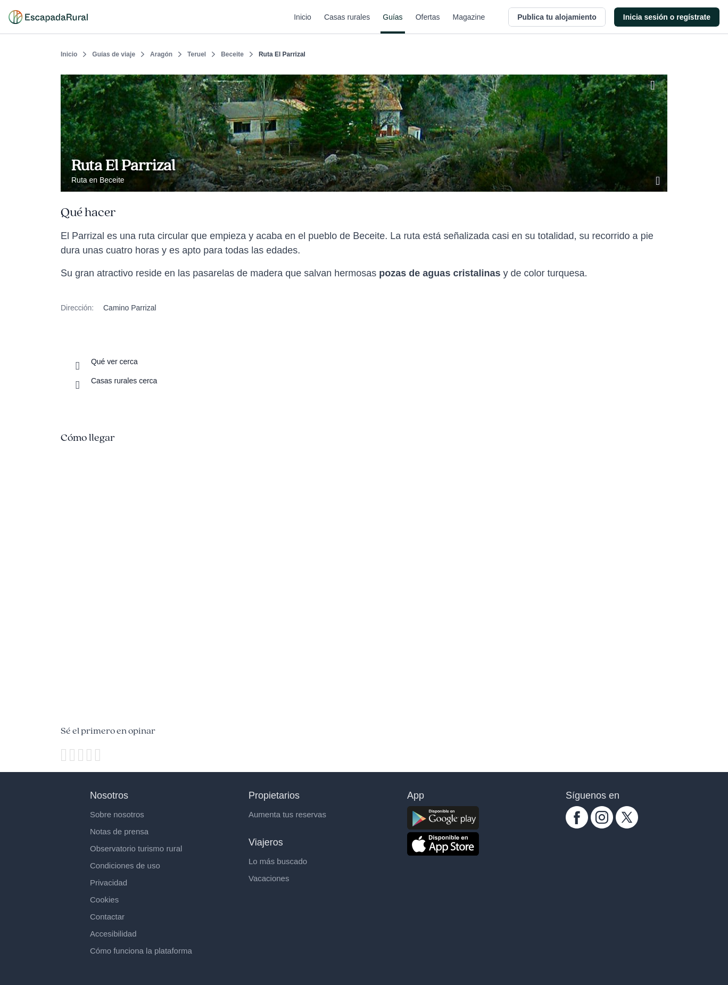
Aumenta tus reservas (287, 814)
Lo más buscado (278, 861)
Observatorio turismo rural (136, 848)
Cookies (104, 899)
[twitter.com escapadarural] (627, 826)
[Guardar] (655, 83)
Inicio (302, 23)
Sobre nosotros (117, 814)
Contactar (107, 916)
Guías (392, 23)
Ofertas (427, 23)
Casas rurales (347, 23)
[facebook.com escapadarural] (577, 826)
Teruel (196, 54)
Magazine (469, 23)
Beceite (232, 54)
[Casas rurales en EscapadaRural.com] (48, 17)
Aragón (161, 54)
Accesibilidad (113, 933)
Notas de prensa (119, 831)
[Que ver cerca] (104, 361)
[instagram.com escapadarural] (602, 826)
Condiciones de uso (125, 865)
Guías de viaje (113, 54)
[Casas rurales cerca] (114, 380)
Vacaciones (269, 878)
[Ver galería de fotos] (659, 179)
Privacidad (108, 882)
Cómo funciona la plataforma (141, 950)
